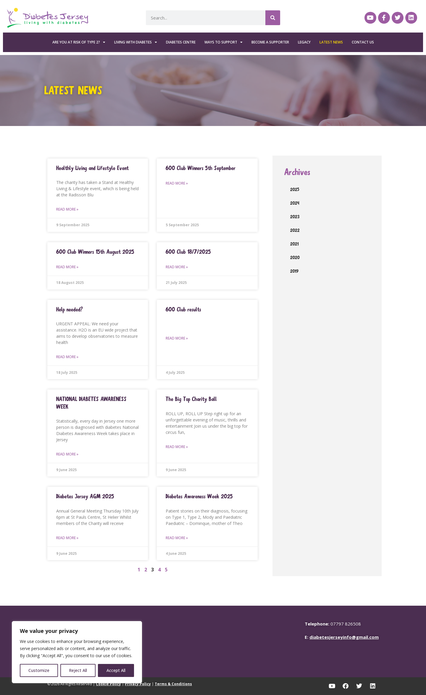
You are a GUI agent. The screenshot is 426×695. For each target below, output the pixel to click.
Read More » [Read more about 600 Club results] (177, 338)
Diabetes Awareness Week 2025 (199, 496)
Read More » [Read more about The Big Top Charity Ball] (177, 446)
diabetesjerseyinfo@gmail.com (344, 637)
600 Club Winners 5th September (200, 168)
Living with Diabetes (135, 42)
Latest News (331, 42)
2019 (294, 271)
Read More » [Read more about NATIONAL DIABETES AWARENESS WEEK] (67, 454)
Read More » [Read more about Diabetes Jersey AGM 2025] (67, 537)
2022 (295, 230)
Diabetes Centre (181, 42)
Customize (38, 670)
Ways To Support (223, 42)
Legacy (304, 42)
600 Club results (183, 309)
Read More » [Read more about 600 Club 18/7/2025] (177, 266)
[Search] (272, 17)
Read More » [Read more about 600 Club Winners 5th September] (177, 183)
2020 (295, 257)
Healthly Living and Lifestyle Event (92, 168)
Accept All (115, 670)
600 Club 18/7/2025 (188, 252)
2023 (294, 217)
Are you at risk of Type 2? (78, 42)
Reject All (78, 670)
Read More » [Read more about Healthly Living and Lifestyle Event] (67, 209)
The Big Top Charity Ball (191, 399)
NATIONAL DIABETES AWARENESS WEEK (91, 402)
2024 (294, 203)
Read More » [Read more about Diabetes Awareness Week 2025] (177, 537)
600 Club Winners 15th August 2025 (95, 252)
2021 (294, 244)
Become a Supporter (270, 42)
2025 (294, 189)
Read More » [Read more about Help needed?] (67, 356)
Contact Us (363, 42)
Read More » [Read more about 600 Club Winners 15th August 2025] (67, 266)
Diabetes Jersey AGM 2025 (85, 496)
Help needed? (69, 309)
